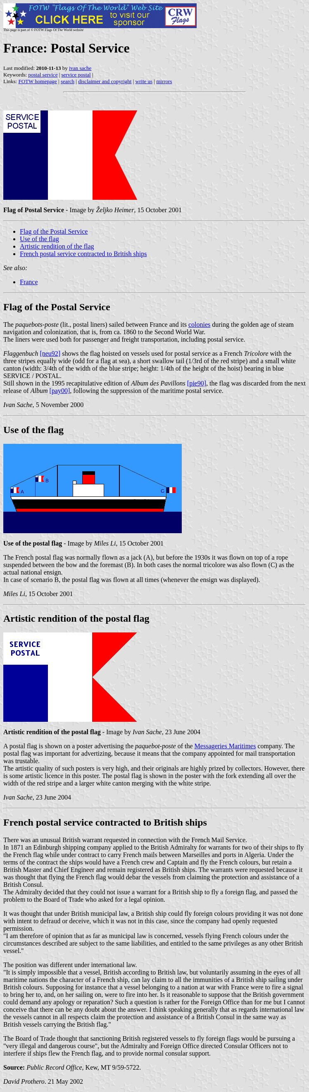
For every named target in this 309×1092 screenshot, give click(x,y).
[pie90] (196, 383)
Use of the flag (39, 238)
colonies (199, 324)
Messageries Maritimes (225, 746)
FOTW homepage (37, 81)
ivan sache (80, 68)
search (67, 81)
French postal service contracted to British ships (83, 253)
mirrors (164, 81)
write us (144, 81)
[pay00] (60, 390)
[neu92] (50, 353)
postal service (42, 75)
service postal (76, 75)
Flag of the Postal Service (54, 231)
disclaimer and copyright (104, 81)
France (29, 281)
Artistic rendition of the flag (57, 246)
